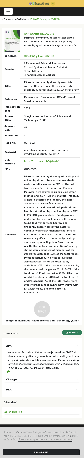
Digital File (13, 412)
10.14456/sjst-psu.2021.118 (39, 34)
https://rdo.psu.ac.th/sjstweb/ (41, 161)
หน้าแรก (6, 19)
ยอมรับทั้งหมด (41, 452)
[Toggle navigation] (8, 11)
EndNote (72, 332)
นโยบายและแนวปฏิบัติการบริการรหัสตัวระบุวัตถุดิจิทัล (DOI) (45, 439)
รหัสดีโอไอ (20, 19)
